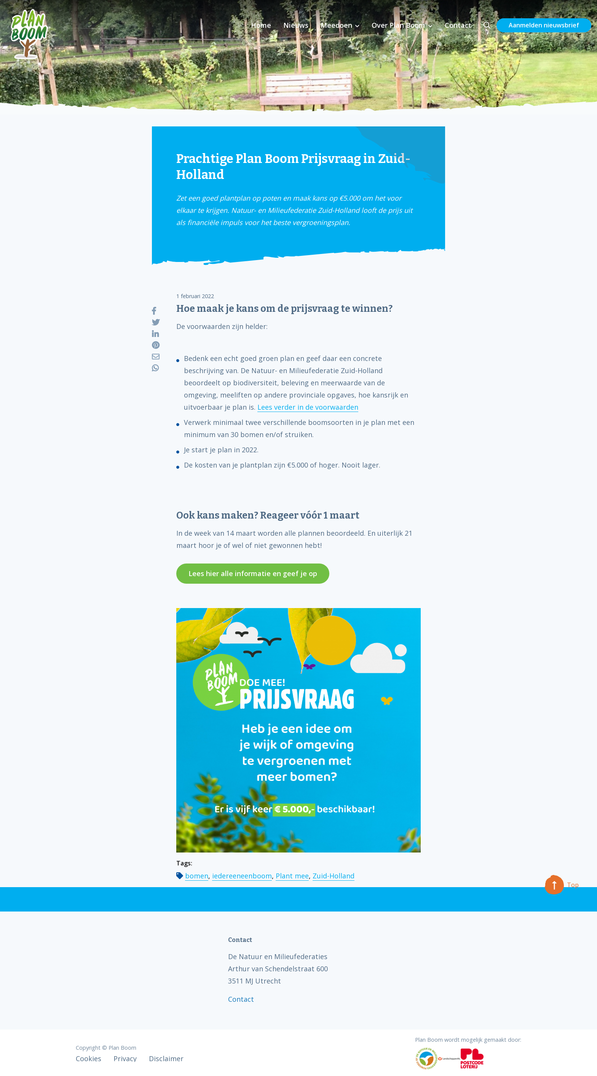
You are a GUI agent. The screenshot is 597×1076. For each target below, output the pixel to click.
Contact (458, 25)
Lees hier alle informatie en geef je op (252, 573)
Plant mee (292, 875)
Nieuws (295, 25)
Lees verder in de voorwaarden (307, 407)
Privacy (125, 1058)
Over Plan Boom (398, 25)
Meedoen (336, 25)
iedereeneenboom (242, 875)
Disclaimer (166, 1058)
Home (261, 25)
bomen (196, 875)
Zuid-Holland (333, 875)
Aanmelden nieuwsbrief (544, 25)
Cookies (88, 1058)
